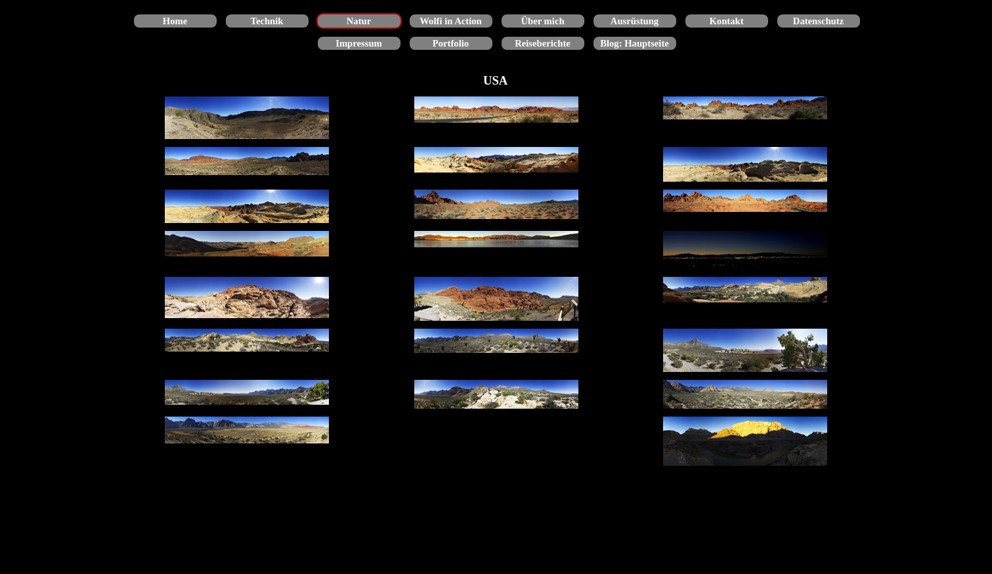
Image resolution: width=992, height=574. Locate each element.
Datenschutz (818, 21)
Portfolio (451, 43)
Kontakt (726, 21)
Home (175, 21)
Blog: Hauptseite (634, 43)
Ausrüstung (634, 21)
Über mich (542, 21)
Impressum (358, 43)
